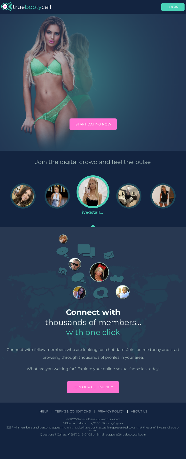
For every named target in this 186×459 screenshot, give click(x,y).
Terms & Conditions (73, 411)
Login (172, 7)
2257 (10, 427)
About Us (139, 411)
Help (43, 411)
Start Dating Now (93, 124)
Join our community (93, 387)
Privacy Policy (111, 411)
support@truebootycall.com (126, 434)
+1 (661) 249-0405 (80, 434)
